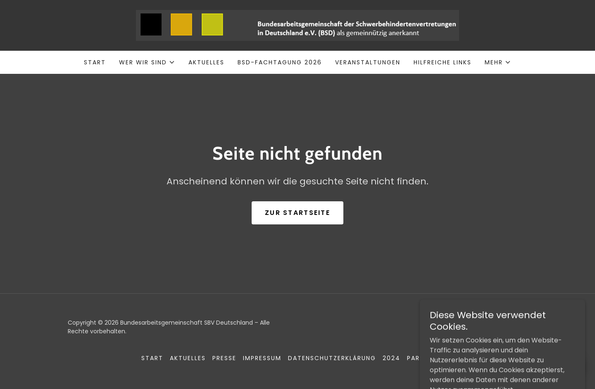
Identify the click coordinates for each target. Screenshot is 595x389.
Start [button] (152, 358)
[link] (297, 25)
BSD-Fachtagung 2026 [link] (280, 62)
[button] (147, 62)
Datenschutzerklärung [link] (332, 358)
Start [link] (95, 62)
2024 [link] (391, 358)
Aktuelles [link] (206, 62)
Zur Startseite (297, 212)
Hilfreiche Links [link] (442, 62)
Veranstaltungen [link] (367, 62)
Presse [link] (224, 358)
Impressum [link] (262, 358)
